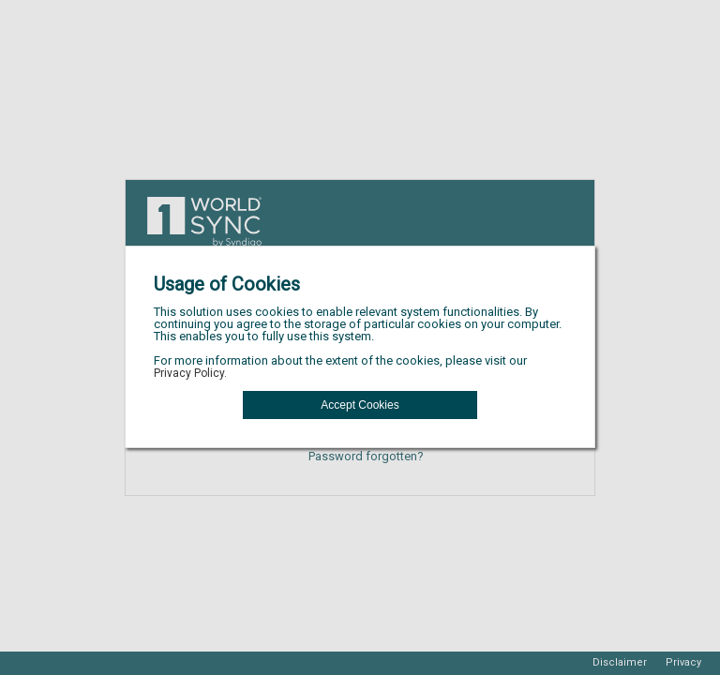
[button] (360, 405)
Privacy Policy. (190, 373)
